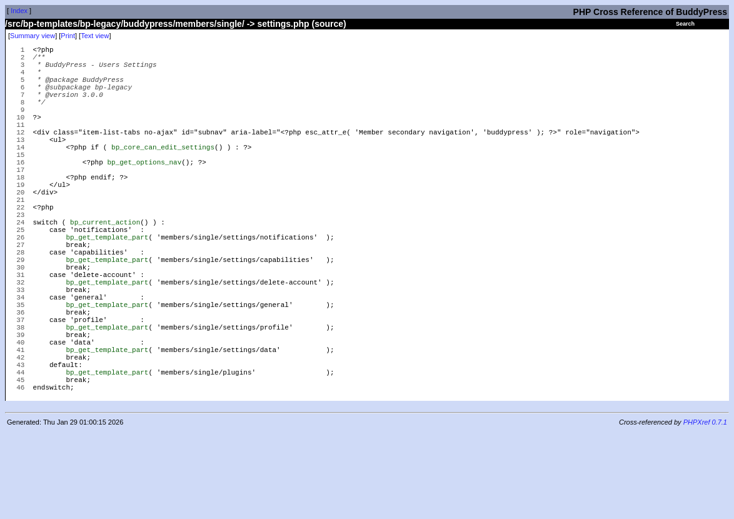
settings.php (283, 24)
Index (19, 10)
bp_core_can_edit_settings (162, 173)
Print (68, 35)
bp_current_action (105, 266)
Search (685, 24)
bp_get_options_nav (144, 191)
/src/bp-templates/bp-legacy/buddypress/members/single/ (124, 24)
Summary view (32, 35)
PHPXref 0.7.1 (705, 508)
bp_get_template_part (107, 285)
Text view (95, 35)
